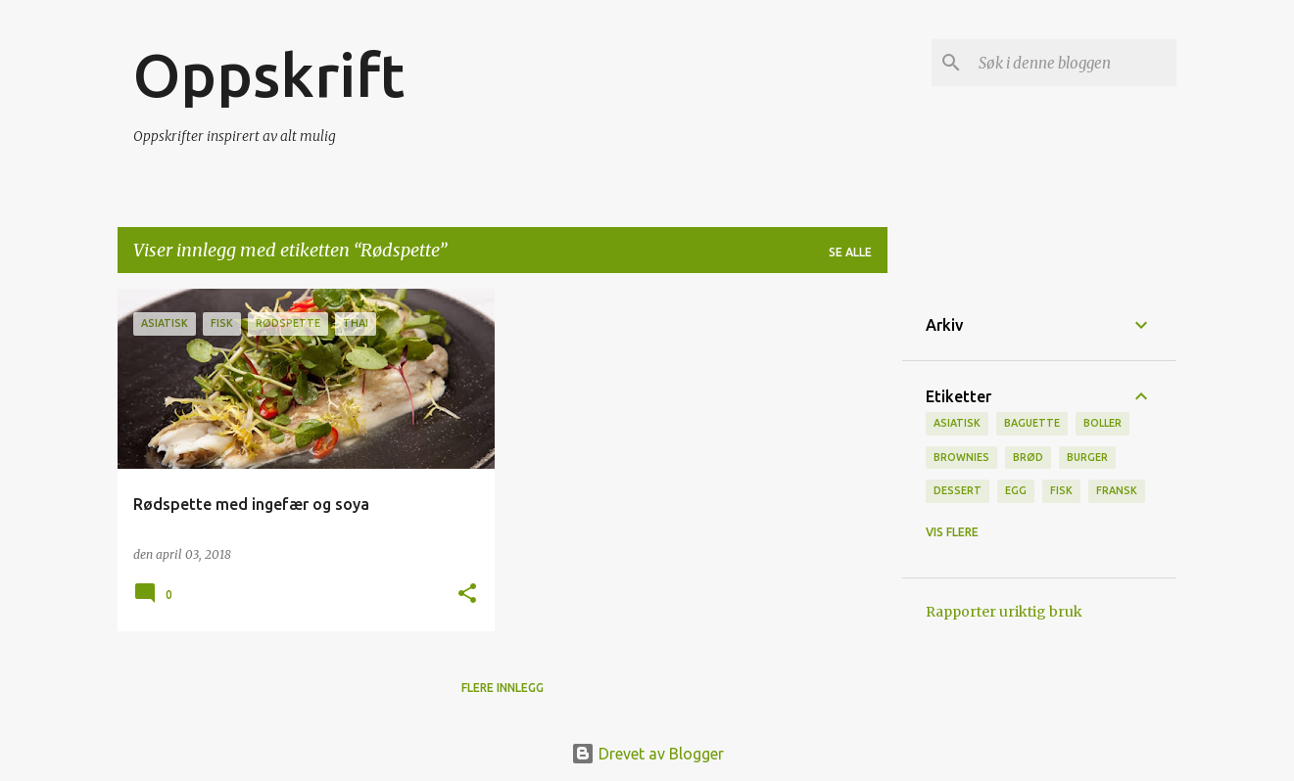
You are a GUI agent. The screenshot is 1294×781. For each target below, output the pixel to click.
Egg (1016, 490)
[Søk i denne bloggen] (1073, 62)
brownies (961, 457)
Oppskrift (269, 74)
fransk (1116, 490)
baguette (1032, 423)
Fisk (1061, 490)
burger (1087, 457)
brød (1028, 457)
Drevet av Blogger (647, 753)
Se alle (850, 252)
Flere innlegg (502, 687)
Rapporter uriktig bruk (1004, 611)
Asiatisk (957, 423)
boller (1102, 423)
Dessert (958, 490)
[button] (467, 594)
